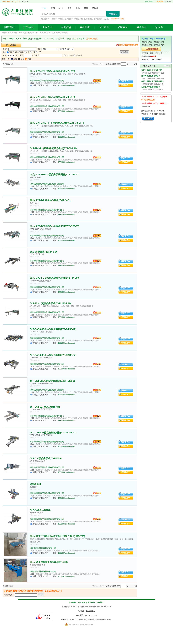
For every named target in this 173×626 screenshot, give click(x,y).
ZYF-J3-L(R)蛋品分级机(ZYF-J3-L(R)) (55, 97)
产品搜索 (113, 14)
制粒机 (60, 19)
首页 (15, 33)
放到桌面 (24, 2)
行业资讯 (104, 27)
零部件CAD (115, 19)
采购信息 (66, 27)
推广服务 (81, 602)
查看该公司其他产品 (40, 85)
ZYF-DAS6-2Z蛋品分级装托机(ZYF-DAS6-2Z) (53, 432)
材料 (122, 19)
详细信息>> (125, 85)
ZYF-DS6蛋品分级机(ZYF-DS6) (46, 458)
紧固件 (159, 27)
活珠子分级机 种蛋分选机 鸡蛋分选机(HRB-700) (60, 536)
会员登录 (148, 2)
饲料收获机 (78, 19)
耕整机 (54, 19)
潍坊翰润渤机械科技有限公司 (43, 548)
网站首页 (9, 27)
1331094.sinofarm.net (66, 85)
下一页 (104, 64)
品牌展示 (123, 27)
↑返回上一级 (8, 38)
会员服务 (160, 2)
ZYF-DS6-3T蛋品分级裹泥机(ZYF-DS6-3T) (57, 174)
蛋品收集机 (35, 484)
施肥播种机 (88, 19)
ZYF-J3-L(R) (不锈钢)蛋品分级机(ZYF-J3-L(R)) (60, 123)
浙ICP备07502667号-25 (102, 607)
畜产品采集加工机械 (47, 33)
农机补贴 (85, 27)
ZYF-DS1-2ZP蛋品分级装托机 (45, 407)
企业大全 (47, 27)
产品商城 (28, 27)
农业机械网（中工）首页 (10, 2)
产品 (20, 33)
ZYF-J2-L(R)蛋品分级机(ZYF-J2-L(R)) (55, 71)
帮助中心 (168, 2)
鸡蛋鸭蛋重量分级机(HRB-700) (52, 562)
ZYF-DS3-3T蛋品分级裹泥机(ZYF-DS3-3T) (57, 226)
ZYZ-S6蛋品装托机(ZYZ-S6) (44, 252)
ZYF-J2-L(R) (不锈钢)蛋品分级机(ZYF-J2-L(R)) (53, 148)
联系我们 (100, 602)
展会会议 (141, 27)
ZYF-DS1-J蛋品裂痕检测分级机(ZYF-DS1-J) (52, 381)
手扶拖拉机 (98, 19)
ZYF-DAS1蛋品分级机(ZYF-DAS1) (53, 200)
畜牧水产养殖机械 (31, 33)
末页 (109, 64)
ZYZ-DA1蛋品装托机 (40, 510)
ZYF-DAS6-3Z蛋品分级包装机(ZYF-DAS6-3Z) (53, 355)
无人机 (106, 19)
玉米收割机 (69, 19)
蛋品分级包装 (62, 33)
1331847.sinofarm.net (66, 553)
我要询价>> (125, 81)
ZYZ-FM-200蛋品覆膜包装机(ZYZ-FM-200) (57, 278)
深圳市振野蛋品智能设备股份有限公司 (47, 80)
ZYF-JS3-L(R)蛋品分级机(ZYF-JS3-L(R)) (50, 303)
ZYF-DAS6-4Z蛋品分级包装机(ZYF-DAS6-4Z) (53, 329)
